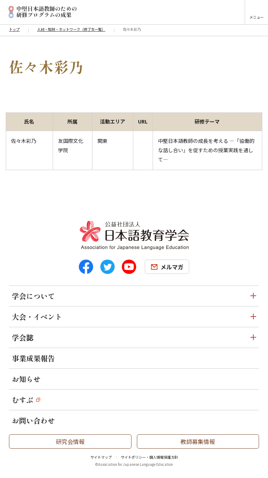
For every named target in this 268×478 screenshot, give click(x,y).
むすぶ (22, 400)
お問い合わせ (33, 420)
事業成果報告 (33, 358)
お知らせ (26, 379)
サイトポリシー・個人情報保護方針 (149, 457)
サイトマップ (101, 457)
